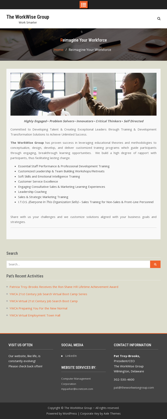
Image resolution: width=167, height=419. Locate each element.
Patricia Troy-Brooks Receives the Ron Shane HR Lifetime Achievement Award (63, 287)
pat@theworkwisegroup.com (134, 387)
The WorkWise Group (27, 17)
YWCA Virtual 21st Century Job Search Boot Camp (43, 301)
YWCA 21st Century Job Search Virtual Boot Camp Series (48, 294)
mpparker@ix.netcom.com (77, 389)
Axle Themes (112, 413)
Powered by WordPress (61, 413)
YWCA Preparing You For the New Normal (38, 308)
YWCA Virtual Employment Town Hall (34, 315)
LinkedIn (71, 356)
